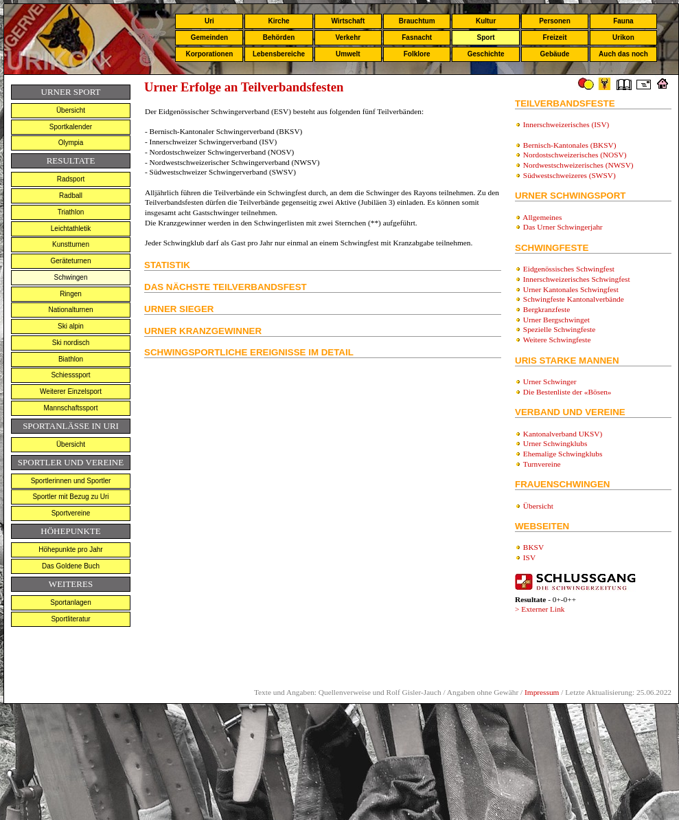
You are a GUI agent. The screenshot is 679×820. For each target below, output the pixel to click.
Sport (486, 37)
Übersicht (70, 110)
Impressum (542, 692)
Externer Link (542, 609)
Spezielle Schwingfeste (559, 329)
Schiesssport (70, 375)
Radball (70, 195)
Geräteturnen (71, 261)
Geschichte (486, 54)
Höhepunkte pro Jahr (70, 549)
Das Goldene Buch (71, 566)
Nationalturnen (70, 309)
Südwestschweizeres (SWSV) (569, 175)
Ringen (71, 294)
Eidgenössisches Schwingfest (568, 269)
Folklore (417, 54)
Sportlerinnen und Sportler (71, 481)
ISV (529, 557)
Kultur (486, 21)
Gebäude (555, 54)
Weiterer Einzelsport (71, 391)
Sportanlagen (70, 602)
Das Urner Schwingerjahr (563, 227)
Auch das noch (623, 54)
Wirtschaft (348, 21)
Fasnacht (417, 37)
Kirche (278, 21)
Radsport (71, 179)
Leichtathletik (71, 228)
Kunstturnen (70, 244)
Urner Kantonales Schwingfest (571, 289)
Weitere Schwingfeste (557, 339)
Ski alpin (71, 326)
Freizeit (554, 37)
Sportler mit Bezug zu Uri (70, 496)
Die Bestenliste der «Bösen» (567, 392)
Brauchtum (417, 21)
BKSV (533, 547)
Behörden (279, 37)
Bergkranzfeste (546, 309)
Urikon (623, 37)
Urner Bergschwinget (556, 319)
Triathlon (71, 212)
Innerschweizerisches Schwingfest (576, 279)
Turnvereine (542, 464)
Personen (555, 21)
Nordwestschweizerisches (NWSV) (578, 165)
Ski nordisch (70, 342)
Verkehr (347, 37)
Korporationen (209, 54)
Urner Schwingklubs (555, 443)
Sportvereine (71, 513)
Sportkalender (70, 127)
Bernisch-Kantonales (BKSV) (570, 145)
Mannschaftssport (71, 408)
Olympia (71, 142)
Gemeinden (209, 37)
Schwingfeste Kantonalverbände (573, 299)
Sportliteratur (70, 619)
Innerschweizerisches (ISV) (566, 124)
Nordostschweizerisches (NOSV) (575, 155)
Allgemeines (542, 217)
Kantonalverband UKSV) (562, 434)
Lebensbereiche (279, 54)
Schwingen (71, 277)
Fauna (623, 21)
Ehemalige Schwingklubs (562, 454)
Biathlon (70, 359)
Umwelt (348, 54)
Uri (209, 21)
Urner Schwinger (549, 381)
